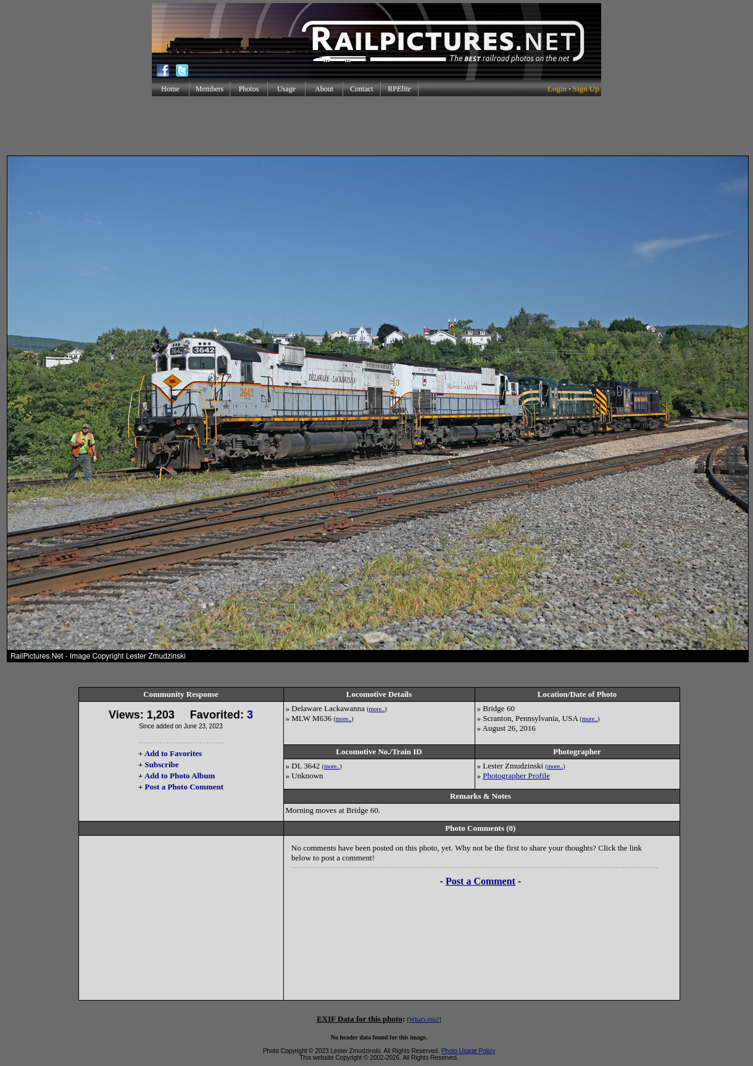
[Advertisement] (376, 126)
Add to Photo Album (179, 775)
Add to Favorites (173, 753)
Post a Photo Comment (184, 786)
